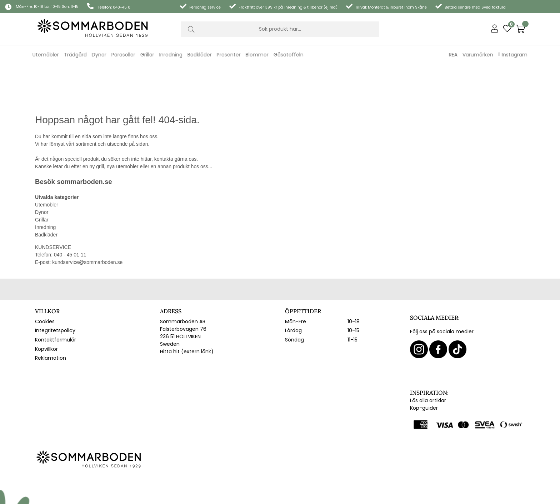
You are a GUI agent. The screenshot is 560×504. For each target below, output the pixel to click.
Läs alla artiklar (428, 358)
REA (453, 54)
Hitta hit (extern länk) (187, 309)
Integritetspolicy (55, 288)
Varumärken (477, 54)
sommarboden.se (84, 139)
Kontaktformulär (55, 297)
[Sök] (280, 29)
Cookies (45, 279)
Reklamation (50, 316)
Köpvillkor (46, 306)
